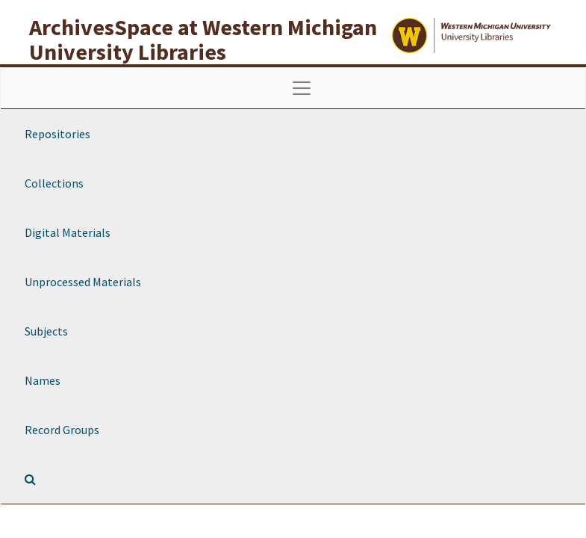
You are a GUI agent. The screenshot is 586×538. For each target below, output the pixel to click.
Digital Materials (67, 232)
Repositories (57, 133)
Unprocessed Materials (83, 281)
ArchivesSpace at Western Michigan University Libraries (203, 39)
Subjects (46, 331)
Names (42, 380)
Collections (54, 183)
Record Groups (62, 429)
